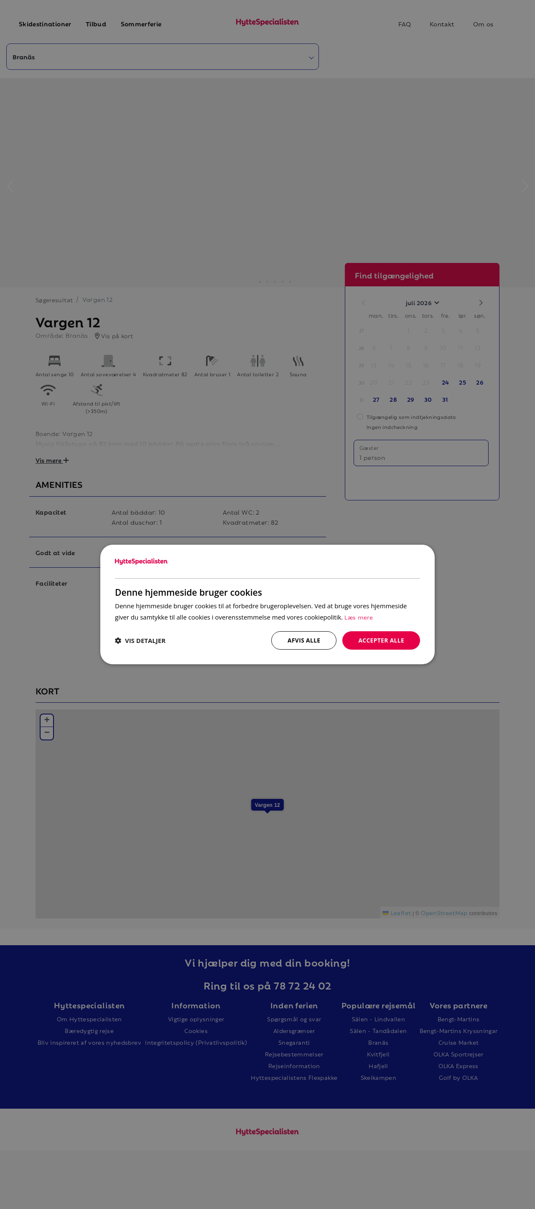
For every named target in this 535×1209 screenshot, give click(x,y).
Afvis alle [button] (303, 640)
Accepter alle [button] (381, 640)
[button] (140, 640)
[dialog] (267, 605)
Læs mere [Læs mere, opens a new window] (358, 617)
